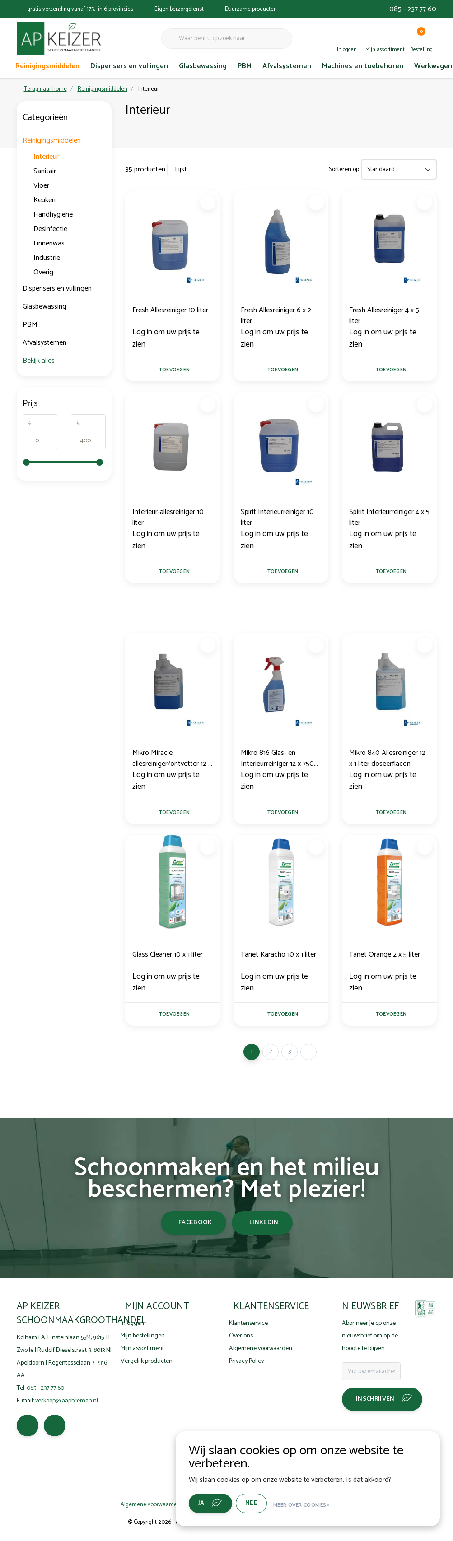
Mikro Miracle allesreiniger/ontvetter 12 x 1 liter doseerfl (171, 762)
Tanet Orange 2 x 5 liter (384, 960)
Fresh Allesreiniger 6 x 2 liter (276, 316)
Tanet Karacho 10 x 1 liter (278, 960)
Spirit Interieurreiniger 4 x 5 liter (389, 519)
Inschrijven (375, 1406)
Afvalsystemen (286, 66)
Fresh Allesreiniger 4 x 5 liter (384, 316)
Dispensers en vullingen (129, 66)
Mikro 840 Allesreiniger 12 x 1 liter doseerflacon (387, 762)
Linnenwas (49, 243)
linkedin (264, 1230)
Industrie (46, 258)
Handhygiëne (53, 214)
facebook (195, 1230)
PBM (245, 66)
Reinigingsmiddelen (47, 66)
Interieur (148, 89)
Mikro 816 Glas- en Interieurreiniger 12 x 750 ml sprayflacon (277, 762)
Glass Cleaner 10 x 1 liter (167, 960)
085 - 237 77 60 (412, 9)
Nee (263, 1504)
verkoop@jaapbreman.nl (66, 1407)
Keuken (44, 200)
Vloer (41, 186)
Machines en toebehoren (362, 66)
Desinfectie (50, 229)
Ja (213, 1504)
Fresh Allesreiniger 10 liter (170, 310)
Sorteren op (344, 169)
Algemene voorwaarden (150, 1511)
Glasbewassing (203, 66)
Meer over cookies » (313, 1504)
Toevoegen (173, 371)
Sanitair (44, 171)
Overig (43, 272)
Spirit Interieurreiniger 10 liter (277, 519)
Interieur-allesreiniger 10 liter (168, 519)
